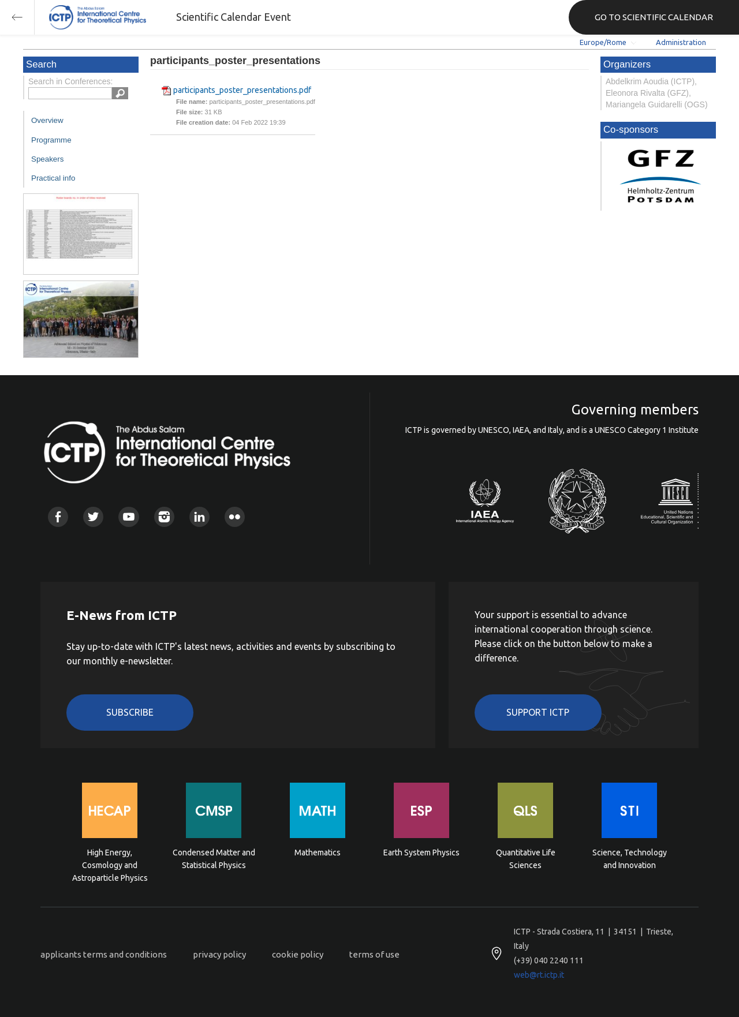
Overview (47, 120)
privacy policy (219, 954)
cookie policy (297, 954)
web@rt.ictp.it (539, 974)
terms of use (374, 954)
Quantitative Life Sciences (525, 859)
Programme (51, 140)
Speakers (47, 159)
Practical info (53, 178)
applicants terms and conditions (103, 954)
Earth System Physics (421, 852)
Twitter (93, 517)
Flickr (235, 517)
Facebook (58, 517)
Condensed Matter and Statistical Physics (214, 859)
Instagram (164, 517)
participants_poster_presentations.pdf (242, 90)
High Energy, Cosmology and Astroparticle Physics (110, 864)
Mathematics (317, 852)
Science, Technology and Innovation (629, 859)
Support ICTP (537, 712)
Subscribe (130, 712)
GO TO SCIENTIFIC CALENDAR (654, 17)
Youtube (128, 517)
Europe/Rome (603, 42)
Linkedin (199, 517)
